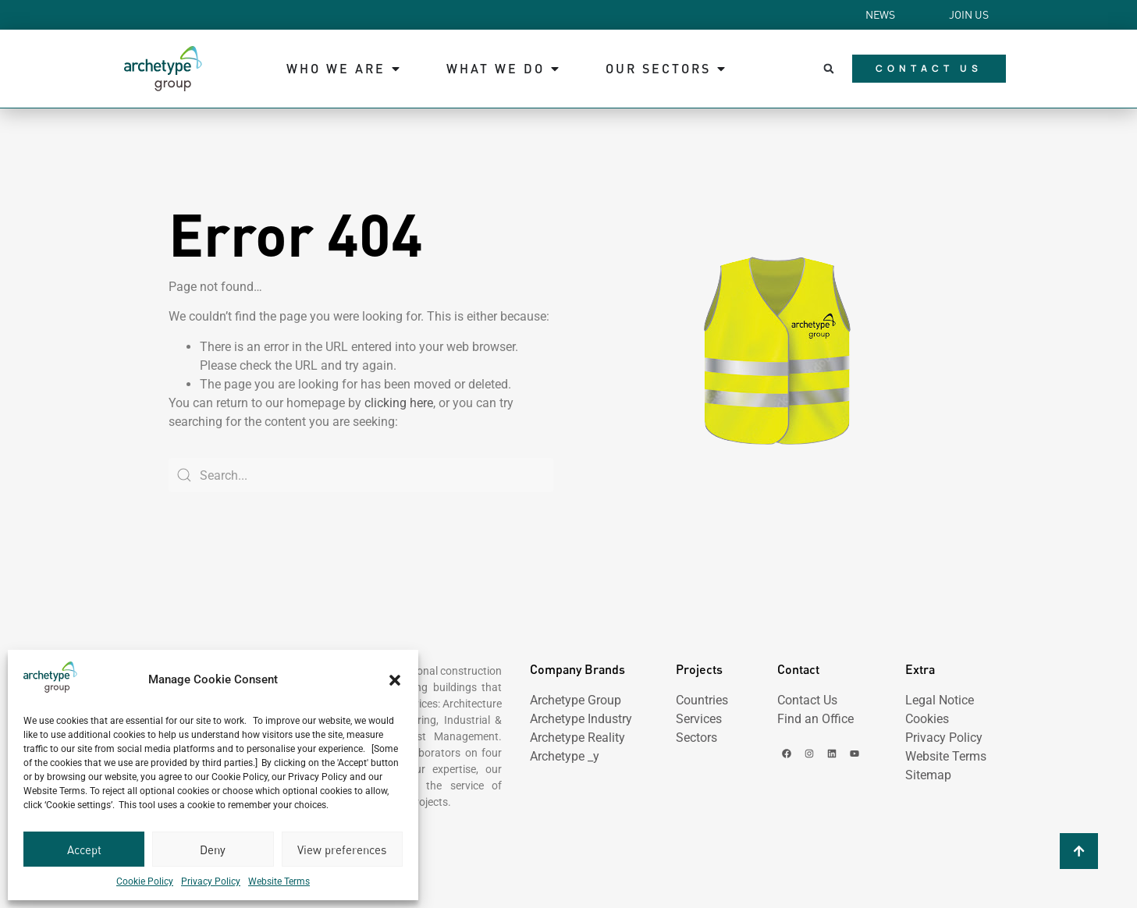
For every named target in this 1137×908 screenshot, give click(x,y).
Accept (84, 849)
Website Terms (279, 881)
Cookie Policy (144, 881)
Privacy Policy (210, 881)
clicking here (398, 402)
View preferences (341, 849)
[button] (395, 680)
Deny (213, 849)
